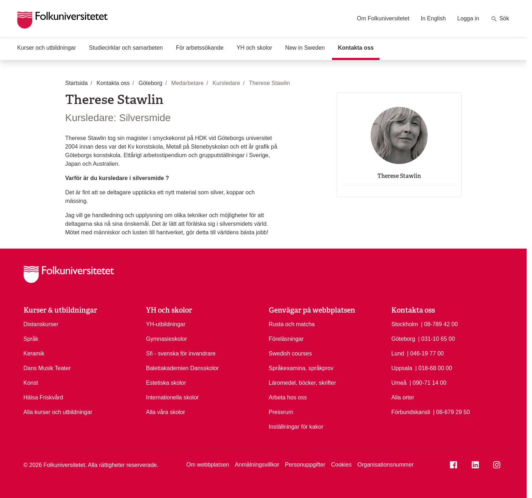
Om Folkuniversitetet (383, 18)
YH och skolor (254, 48)
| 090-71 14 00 (428, 382)
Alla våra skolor (165, 412)
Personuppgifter (305, 465)
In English (433, 18)
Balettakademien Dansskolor (182, 368)
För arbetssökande (200, 48)
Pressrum (281, 412)
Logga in (468, 18)
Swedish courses (290, 353)
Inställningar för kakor (296, 427)
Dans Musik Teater (47, 368)
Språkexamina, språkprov (301, 368)
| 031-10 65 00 (436, 338)
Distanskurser (41, 324)
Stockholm (404, 324)
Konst (31, 383)
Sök (500, 19)
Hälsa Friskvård (43, 397)
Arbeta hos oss (288, 397)
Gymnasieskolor (166, 339)
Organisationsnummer (385, 465)
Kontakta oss (358, 47)
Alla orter (402, 397)
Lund (397, 353)
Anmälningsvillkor (257, 465)
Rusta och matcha (292, 324)
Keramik (34, 353)
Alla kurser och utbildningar (58, 412)
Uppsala (401, 368)
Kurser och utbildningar (46, 48)
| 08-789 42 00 (439, 323)
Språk (31, 339)
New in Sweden (305, 48)
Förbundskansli (410, 412)
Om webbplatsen (207, 465)
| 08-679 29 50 (451, 411)
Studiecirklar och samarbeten (126, 48)
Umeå (399, 383)
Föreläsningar (286, 339)
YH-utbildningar (165, 324)
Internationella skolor (172, 397)
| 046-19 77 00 (425, 353)
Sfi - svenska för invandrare (181, 353)
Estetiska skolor (166, 383)
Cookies (341, 465)
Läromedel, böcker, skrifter (302, 383)
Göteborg (403, 339)
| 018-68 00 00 (433, 367)
